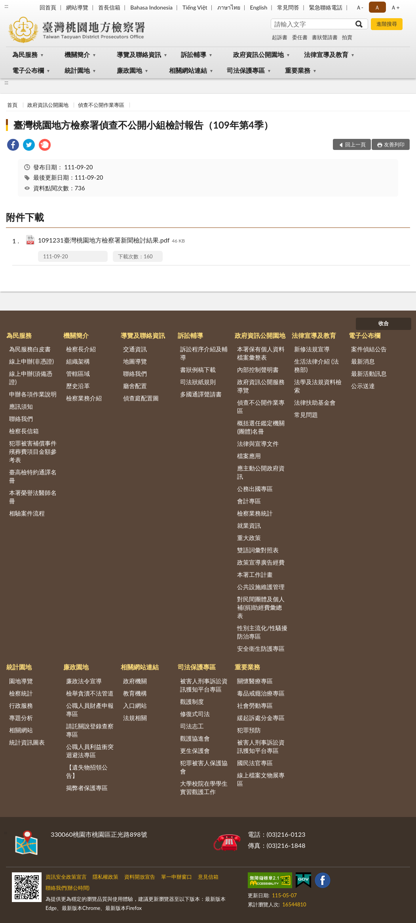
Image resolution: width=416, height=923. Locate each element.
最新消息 (363, 361)
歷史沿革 (78, 385)
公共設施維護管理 (261, 586)
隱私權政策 (105, 877)
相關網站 (21, 729)
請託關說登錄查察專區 (90, 730)
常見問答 (288, 7)
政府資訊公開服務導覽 (261, 386)
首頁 (12, 105)
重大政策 (249, 537)
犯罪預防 (249, 729)
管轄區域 (78, 373)
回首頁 (48, 7)
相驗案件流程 (27, 513)
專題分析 (21, 717)
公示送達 (363, 385)
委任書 (300, 37)
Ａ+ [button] (395, 7)
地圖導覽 (135, 361)
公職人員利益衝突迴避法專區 (90, 750)
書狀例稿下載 (198, 369)
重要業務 (297, 70)
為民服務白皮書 (30, 349)
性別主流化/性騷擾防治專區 (262, 632)
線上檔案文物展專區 (261, 779)
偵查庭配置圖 (141, 398)
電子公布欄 (28, 70)
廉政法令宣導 (84, 680)
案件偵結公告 (369, 349)
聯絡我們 (21, 418)
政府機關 (135, 680)
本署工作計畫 (255, 574)
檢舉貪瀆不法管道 (90, 693)
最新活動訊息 (369, 373)
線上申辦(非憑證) (31, 361)
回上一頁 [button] (355, 144)
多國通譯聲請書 (201, 394)
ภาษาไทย (228, 7)
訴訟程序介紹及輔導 (204, 353)
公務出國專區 (255, 488)
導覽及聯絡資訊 (139, 54)
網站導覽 (77, 7)
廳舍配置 (135, 385)
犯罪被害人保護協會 (204, 767)
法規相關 (135, 717)
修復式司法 (195, 713)
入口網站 (135, 705)
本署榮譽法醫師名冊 (33, 496)
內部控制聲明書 (258, 369)
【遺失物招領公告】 (87, 771)
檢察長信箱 (24, 430)
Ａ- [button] (359, 7)
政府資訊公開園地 (258, 54)
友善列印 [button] (394, 144)
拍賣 (347, 37)
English (259, 7)
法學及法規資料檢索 (318, 386)
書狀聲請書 (325, 37)
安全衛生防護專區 (261, 648)
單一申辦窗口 (176, 877)
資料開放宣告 (139, 877)
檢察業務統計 (255, 513)
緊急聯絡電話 (325, 7)
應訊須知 (21, 406)
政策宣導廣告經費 (261, 562)
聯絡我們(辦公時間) (67, 888)
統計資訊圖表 (27, 742)
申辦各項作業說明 (33, 394)
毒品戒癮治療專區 (261, 693)
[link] (13, 146)
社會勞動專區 (255, 705)
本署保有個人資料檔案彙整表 (261, 353)
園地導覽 (21, 680)
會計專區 (249, 500)
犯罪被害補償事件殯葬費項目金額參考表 (33, 451)
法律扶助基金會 (315, 402)
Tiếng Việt (194, 7)
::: (6, 6)
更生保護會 (195, 750)
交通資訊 (135, 349)
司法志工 (192, 726)
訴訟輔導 (193, 54)
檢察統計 (21, 693)
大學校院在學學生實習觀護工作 (204, 787)
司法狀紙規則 (198, 381)
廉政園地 (129, 70)
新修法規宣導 (312, 349)
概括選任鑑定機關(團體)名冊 (261, 427)
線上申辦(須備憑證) (30, 377)
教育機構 (135, 693)
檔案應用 (249, 455)
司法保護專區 (246, 70)
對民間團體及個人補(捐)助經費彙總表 (261, 607)
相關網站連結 (188, 70)
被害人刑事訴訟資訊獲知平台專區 (204, 685)
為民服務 (25, 54)
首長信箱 (109, 7)
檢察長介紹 (81, 349)
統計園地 (77, 70)
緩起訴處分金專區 (261, 717)
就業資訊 (249, 525)
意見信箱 (208, 877)
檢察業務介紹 (84, 398)
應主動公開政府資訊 (261, 472)
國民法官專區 (255, 762)
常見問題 (306, 414)
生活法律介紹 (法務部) (316, 365)
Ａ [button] (377, 7)
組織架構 (78, 361)
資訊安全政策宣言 (66, 877)
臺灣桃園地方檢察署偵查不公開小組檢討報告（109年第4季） (143, 125)
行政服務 (21, 705)
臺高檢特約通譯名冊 (33, 476)
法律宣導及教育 (326, 54)
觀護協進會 (195, 738)
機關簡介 (77, 54)
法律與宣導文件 (258, 443)
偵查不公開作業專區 (101, 105)
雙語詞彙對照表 (258, 549)
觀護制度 (192, 701)
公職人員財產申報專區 (90, 709)
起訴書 (279, 37)
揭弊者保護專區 (87, 787)
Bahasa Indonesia (151, 7)
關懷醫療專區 (255, 680)
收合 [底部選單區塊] (383, 323)
